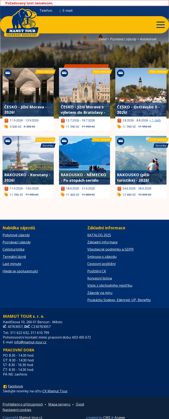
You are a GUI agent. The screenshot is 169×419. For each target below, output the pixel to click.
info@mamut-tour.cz (30, 342)
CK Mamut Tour (55, 391)
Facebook (15, 386)
